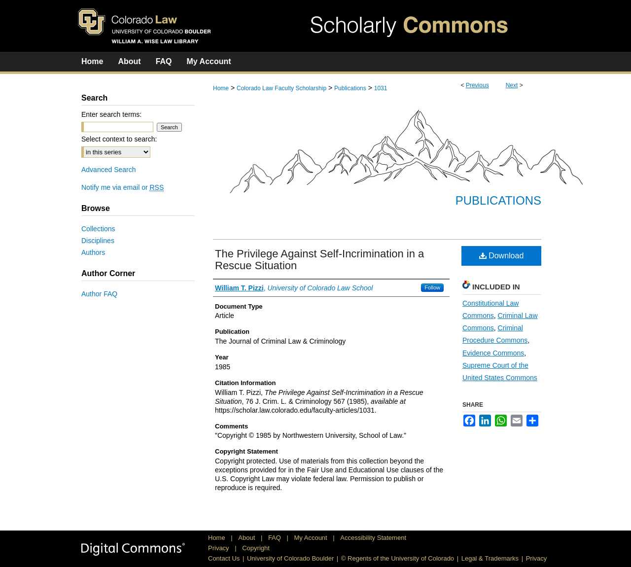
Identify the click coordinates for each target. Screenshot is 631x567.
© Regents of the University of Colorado (397, 558)
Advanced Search (108, 170)
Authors (93, 252)
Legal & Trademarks (490, 558)
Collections (98, 229)
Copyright (256, 548)
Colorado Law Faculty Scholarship (281, 88)
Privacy (219, 548)
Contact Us (224, 558)
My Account (311, 537)
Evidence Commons (493, 353)
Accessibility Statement (373, 537)
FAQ (275, 537)
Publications (350, 88)
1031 (380, 88)
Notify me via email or (122, 187)
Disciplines (97, 241)
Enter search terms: (111, 114)
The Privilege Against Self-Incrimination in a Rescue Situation (319, 260)
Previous (477, 85)
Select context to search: (119, 139)
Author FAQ (99, 294)
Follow (432, 287)
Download (501, 255)
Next (512, 85)
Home (221, 88)
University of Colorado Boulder (290, 558)
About (247, 537)
